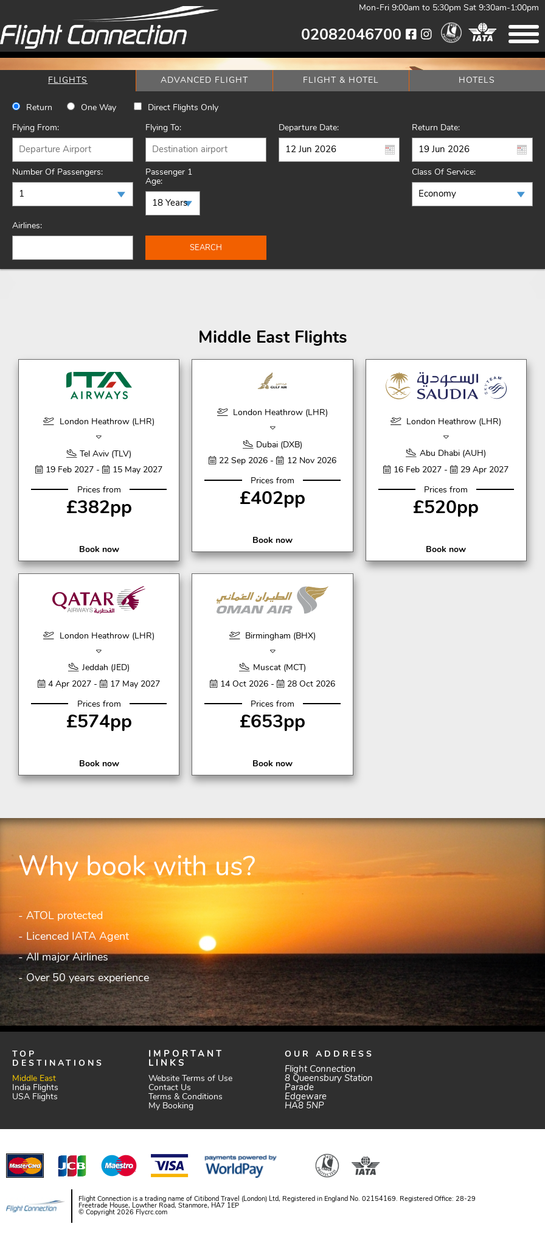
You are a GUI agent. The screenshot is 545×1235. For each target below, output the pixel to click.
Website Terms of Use (190, 1078)
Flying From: (35, 128)
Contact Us (169, 1088)
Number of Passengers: (57, 172)
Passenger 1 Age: (168, 177)
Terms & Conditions (185, 1097)
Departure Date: (309, 128)
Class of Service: (444, 172)
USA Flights (35, 1097)
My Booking (170, 1106)
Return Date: (436, 128)
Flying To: (163, 128)
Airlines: (27, 226)
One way (98, 108)
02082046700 (351, 35)
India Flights (35, 1088)
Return (39, 108)
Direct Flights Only (183, 108)
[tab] (68, 80)
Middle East (34, 1078)
